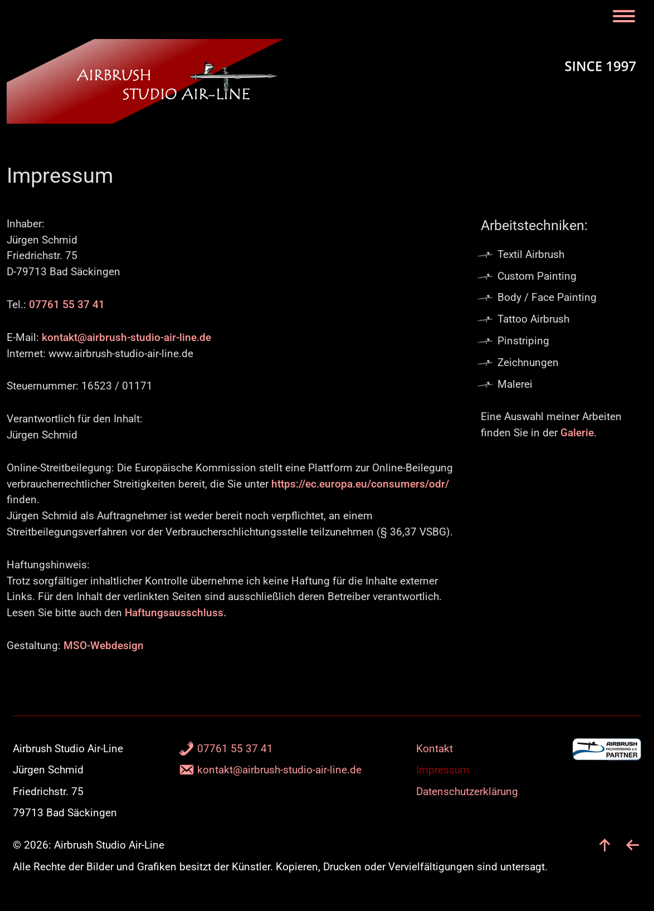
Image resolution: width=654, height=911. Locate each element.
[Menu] (625, 17)
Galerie (577, 432)
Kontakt (434, 748)
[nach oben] (605, 845)
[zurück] (632, 845)
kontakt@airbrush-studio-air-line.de (126, 337)
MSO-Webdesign (104, 645)
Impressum (443, 769)
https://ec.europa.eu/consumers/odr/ (360, 484)
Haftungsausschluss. (175, 612)
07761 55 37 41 (67, 304)
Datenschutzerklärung (467, 791)
